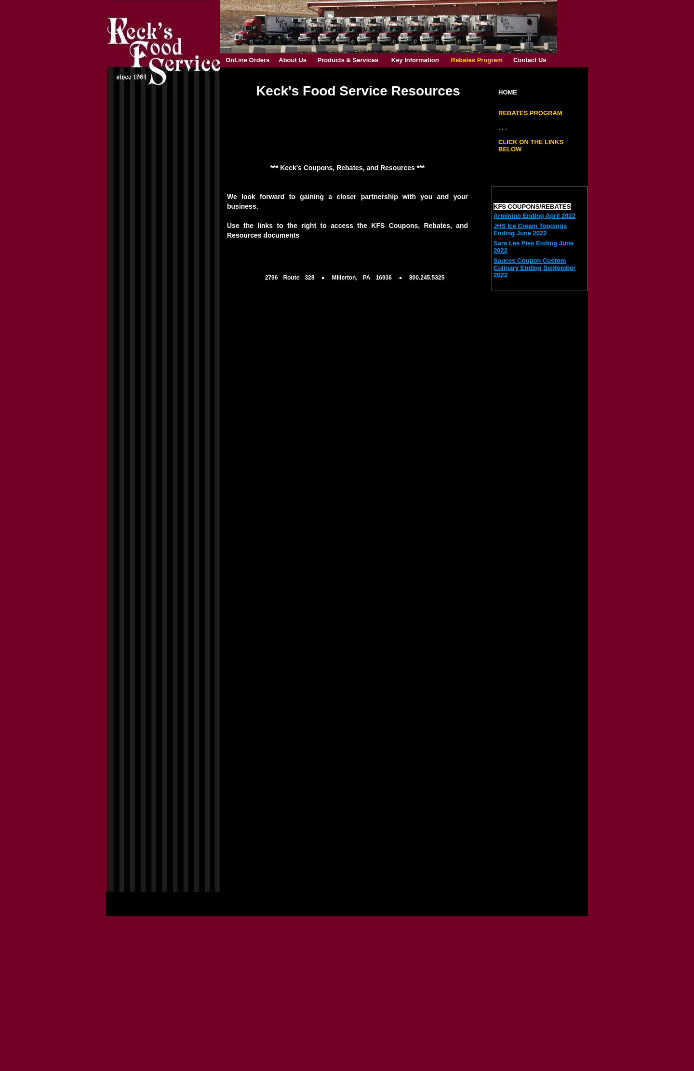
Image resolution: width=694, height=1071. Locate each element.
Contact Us (530, 60)
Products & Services (348, 60)
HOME (507, 92)
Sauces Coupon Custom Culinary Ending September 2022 (534, 268)
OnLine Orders (247, 60)
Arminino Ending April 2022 (534, 215)
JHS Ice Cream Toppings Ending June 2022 (530, 229)
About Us (293, 60)
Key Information (415, 60)
